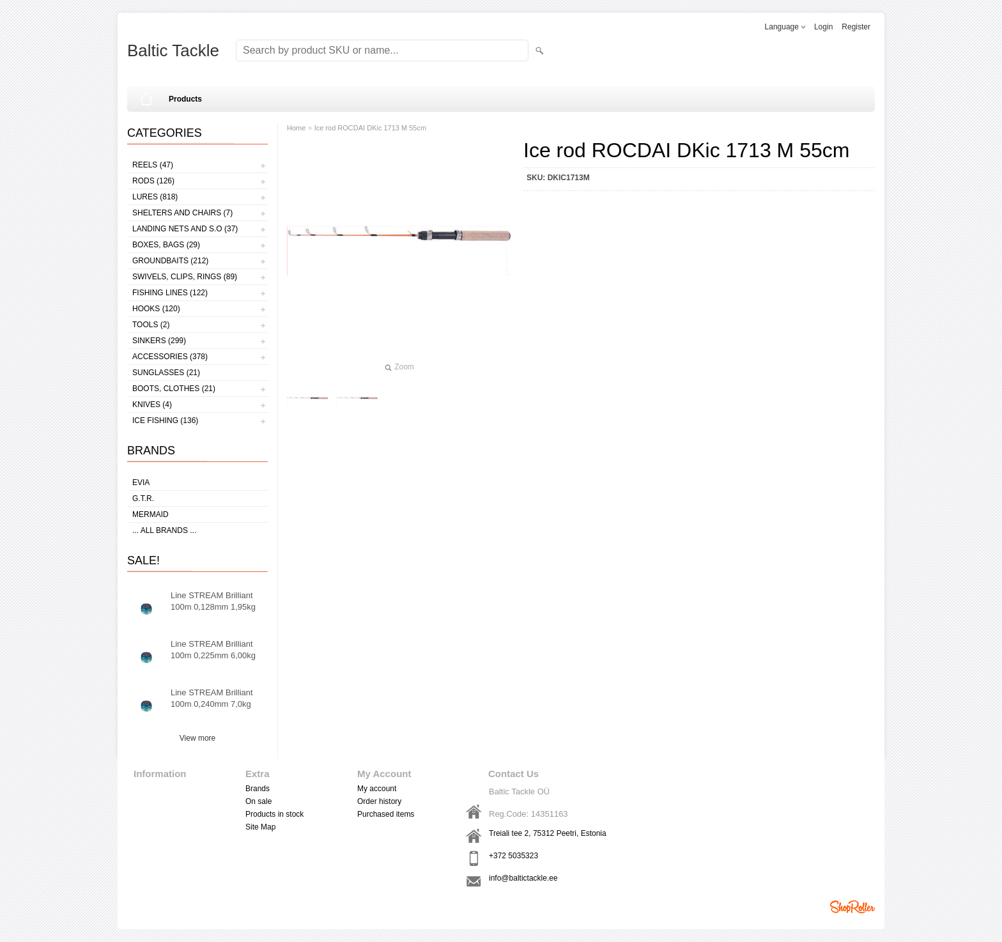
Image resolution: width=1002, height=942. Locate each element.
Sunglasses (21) (166, 372)
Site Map (260, 826)
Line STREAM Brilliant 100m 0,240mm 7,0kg (212, 698)
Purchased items (385, 814)
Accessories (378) (170, 356)
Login (823, 26)
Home (296, 128)
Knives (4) (152, 404)
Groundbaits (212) (170, 260)
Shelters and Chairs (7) (182, 212)
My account (376, 788)
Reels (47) (152, 164)
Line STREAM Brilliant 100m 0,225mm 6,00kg (213, 649)
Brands (257, 788)
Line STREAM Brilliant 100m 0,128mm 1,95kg (213, 601)
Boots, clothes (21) (173, 388)
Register (856, 26)
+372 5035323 (513, 855)
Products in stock (274, 814)
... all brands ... (164, 530)
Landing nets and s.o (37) (185, 228)
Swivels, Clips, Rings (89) (184, 276)
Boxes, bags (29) (166, 244)
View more (197, 738)
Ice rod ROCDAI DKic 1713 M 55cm (370, 128)
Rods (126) (153, 180)
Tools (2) (150, 324)
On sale (258, 801)
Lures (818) (155, 196)
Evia (141, 482)
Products (185, 99)
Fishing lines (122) (170, 292)
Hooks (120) (156, 308)
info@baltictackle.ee (523, 878)
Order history (379, 801)
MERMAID (150, 514)
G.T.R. (143, 498)
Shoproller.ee (852, 906)
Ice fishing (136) (165, 420)
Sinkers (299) (159, 340)
